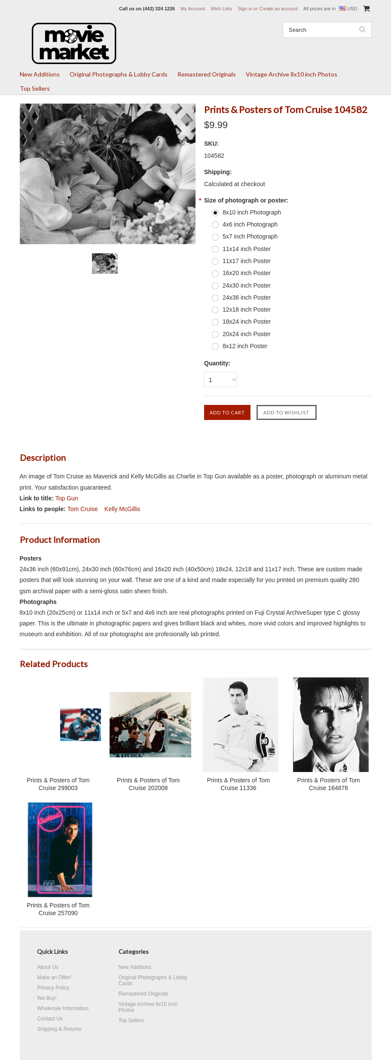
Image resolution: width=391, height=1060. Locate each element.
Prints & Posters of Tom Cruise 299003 (58, 784)
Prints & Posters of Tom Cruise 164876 (328, 784)
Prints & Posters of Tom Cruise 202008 (148, 784)
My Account (192, 8)
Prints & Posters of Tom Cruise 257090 (58, 909)
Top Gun (66, 498)
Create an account (278, 8)
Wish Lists (221, 8)
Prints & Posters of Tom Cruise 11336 (238, 784)
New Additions (40, 74)
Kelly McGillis (122, 508)
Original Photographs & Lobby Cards (119, 74)
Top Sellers (35, 88)
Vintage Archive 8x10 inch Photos (291, 74)
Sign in (245, 8)
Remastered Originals (206, 74)
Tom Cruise (82, 508)
